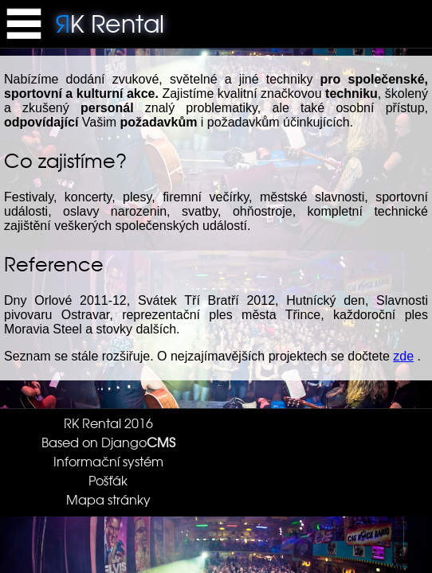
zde (403, 356)
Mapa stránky (108, 499)
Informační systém (108, 460)
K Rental (110, 22)
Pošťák (108, 479)
